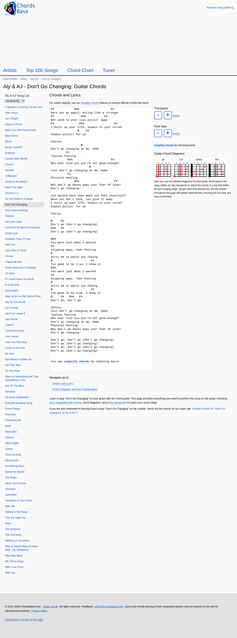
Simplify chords (164, 143)
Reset (175, 115)
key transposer (117, 402)
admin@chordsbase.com (108, 606)
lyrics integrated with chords (65, 402)
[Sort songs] (14, 101)
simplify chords (76, 361)
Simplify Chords (90, 102)
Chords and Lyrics (62, 383)
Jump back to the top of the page (24, 619)
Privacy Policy (39, 610)
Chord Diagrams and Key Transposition (74, 389)
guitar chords (50, 606)
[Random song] (220, 7)
